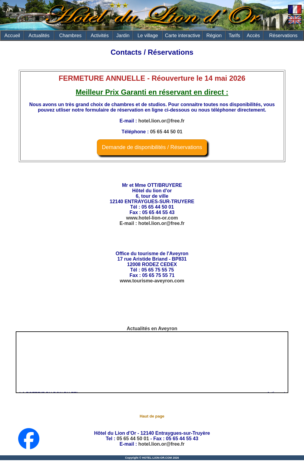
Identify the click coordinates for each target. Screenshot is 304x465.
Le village (147, 35)
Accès (253, 35)
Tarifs (234, 35)
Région (214, 35)
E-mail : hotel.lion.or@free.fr (152, 223)
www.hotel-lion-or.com (152, 217)
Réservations (283, 35)
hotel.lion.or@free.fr (161, 120)
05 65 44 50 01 (166, 131)
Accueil (12, 35)
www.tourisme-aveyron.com (152, 280)
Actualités (38, 35)
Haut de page (152, 416)
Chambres (70, 35)
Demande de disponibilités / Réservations (152, 147)
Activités (100, 35)
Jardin (123, 35)
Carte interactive (182, 35)
